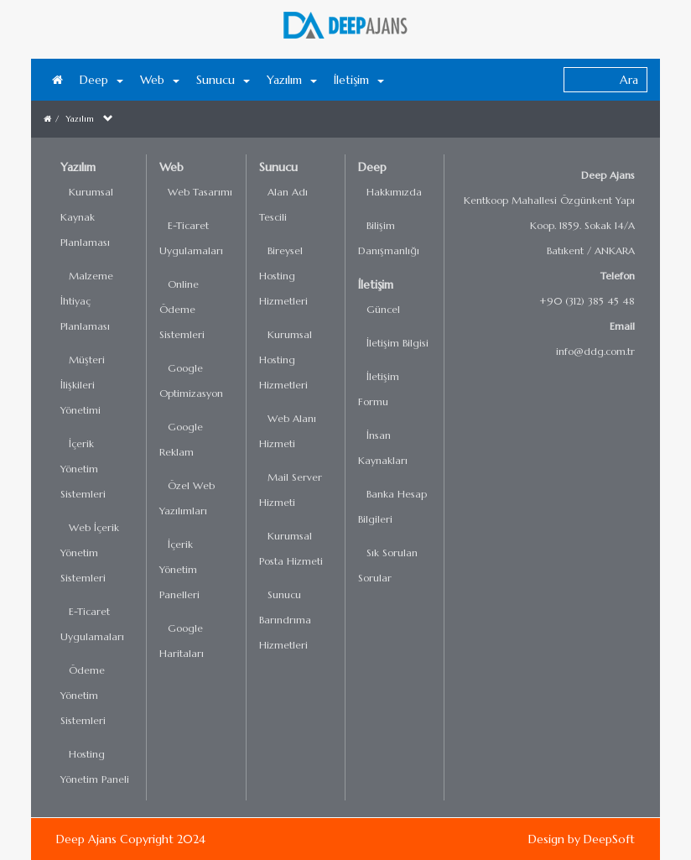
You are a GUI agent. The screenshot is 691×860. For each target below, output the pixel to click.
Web (171, 167)
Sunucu (278, 167)
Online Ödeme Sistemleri (182, 309)
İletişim (375, 284)
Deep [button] (101, 79)
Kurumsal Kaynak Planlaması (86, 216)
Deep (372, 167)
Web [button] (159, 79)
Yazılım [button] (292, 79)
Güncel (383, 309)
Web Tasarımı (200, 191)
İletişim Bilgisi (397, 342)
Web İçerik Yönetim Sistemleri (89, 552)
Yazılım (79, 118)
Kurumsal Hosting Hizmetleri (285, 359)
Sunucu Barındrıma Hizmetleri (285, 619)
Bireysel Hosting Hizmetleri (283, 275)
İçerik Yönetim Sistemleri (83, 468)
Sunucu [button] (223, 79)
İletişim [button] (359, 79)
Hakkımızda (394, 191)
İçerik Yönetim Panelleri (179, 569)
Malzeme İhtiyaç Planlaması (86, 300)
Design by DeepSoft (581, 839)
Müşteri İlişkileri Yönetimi (82, 384)
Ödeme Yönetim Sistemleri (83, 695)
